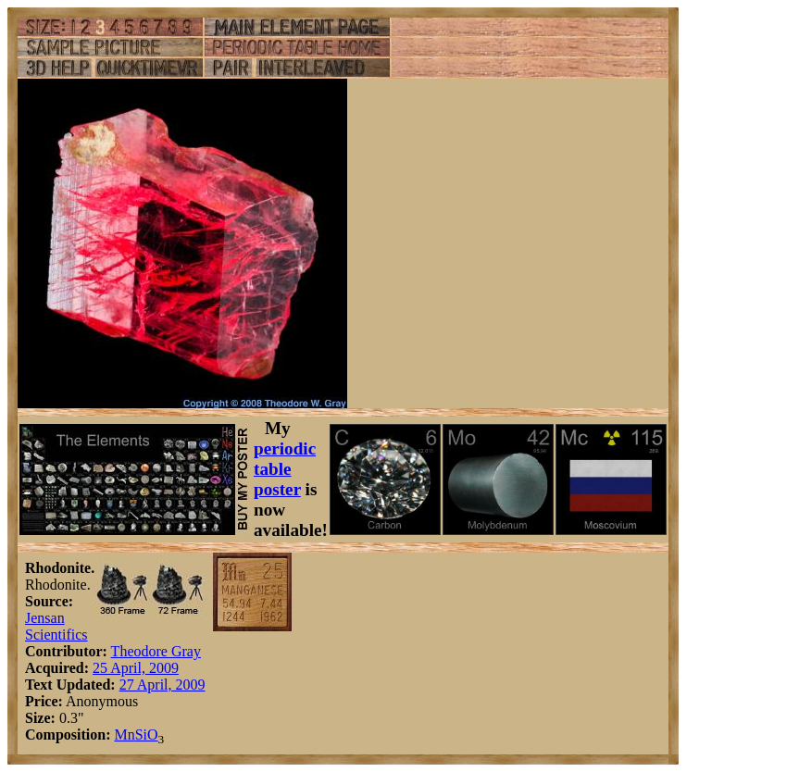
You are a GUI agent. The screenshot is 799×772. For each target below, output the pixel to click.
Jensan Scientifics (56, 626)
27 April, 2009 (162, 684)
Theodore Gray (156, 651)
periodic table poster (285, 469)
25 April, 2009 (136, 668)
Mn (124, 734)
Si (141, 734)
